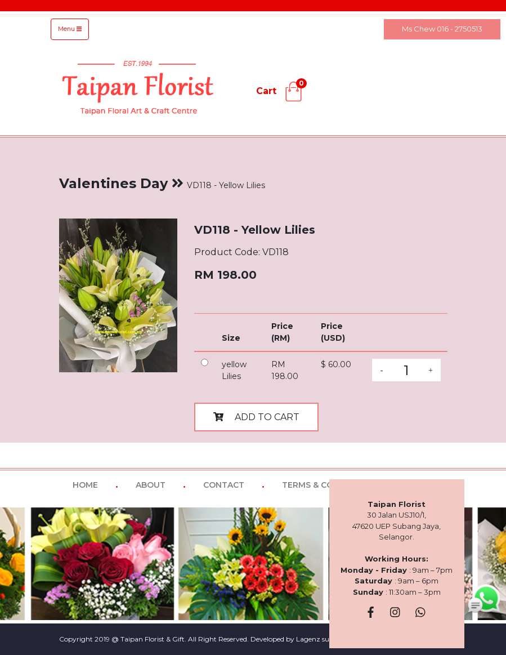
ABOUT (150, 485)
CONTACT (223, 485)
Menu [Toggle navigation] (70, 29)
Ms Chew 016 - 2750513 (442, 28)
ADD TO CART (256, 417)
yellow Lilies (234, 370)
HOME (85, 485)
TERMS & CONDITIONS (328, 485)
